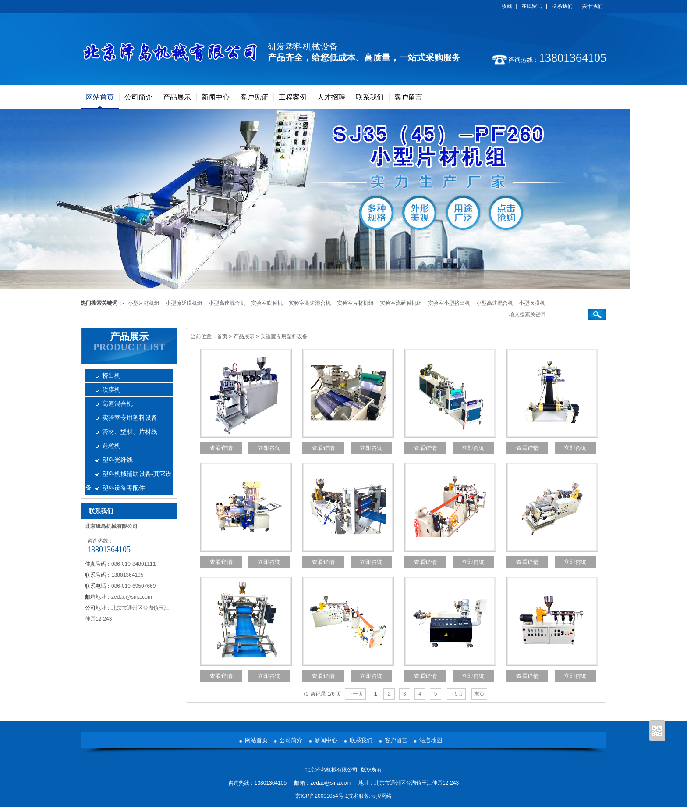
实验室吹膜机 (267, 303)
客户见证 (254, 97)
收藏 (507, 6)
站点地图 (430, 740)
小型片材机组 (143, 303)
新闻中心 (216, 97)
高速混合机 (117, 403)
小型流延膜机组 (184, 303)
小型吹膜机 (532, 303)
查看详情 (221, 448)
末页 (479, 694)
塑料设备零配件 (123, 488)
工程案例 (293, 97)
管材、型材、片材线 (129, 431)
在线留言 (531, 6)
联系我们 (562, 6)
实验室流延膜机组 (401, 303)
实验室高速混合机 (310, 303)
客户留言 (408, 97)
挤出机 (111, 375)
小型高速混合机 (227, 303)
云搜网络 (381, 796)
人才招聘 (331, 97)
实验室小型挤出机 (449, 303)
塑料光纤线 (117, 460)
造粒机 (111, 446)
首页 (222, 336)
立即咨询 (269, 448)
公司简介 (138, 97)
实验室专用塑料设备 (284, 336)
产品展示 (177, 97)
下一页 (355, 694)
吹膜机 (111, 389)
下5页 (456, 694)
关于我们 (592, 6)
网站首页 (100, 97)
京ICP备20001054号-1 (321, 796)
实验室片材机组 (355, 303)
